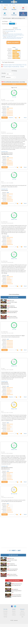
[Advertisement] (14, 532)
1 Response (10, 117)
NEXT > (14, 550)
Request (13, 613)
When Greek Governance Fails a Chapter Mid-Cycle (12, 302)
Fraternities (5, 613)
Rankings (5, 616)
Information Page (18, 29)
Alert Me (14, 84)
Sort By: (3, 76)
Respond (4, 117)
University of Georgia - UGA (10, 31)
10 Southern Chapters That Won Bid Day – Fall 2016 (13, 66)
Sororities (5, 614)
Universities (5, 611)
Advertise (14, 611)
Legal (22, 616)
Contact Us (14, 614)
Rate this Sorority (13, 42)
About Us (22, 611)
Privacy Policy (22, 614)
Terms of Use (22, 613)
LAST (19, 550)
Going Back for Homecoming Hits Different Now (12, 307)
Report (25, 117)
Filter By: (4, 73)
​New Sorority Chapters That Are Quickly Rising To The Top (14, 65)
